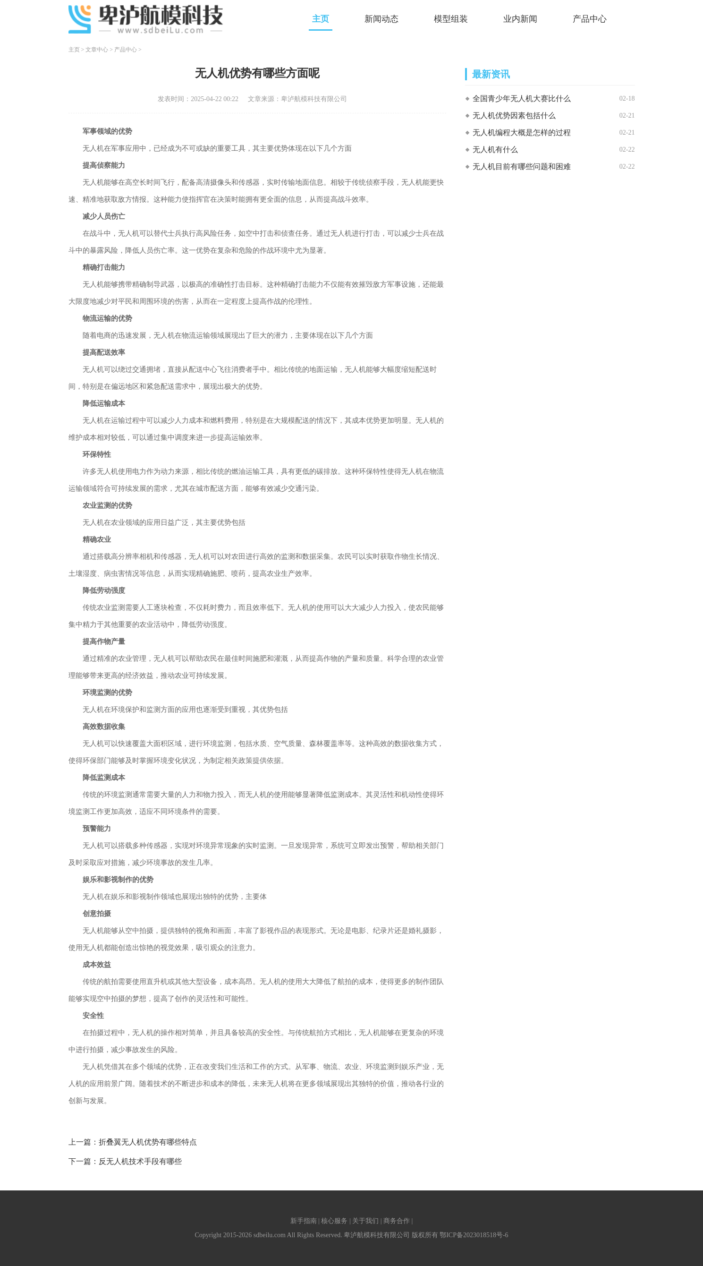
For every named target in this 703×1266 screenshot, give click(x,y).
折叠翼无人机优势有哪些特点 (148, 1142)
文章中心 (96, 49)
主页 (320, 19)
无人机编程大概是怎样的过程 (522, 132)
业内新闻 (520, 19)
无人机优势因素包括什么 (514, 115)
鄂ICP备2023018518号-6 (474, 1235)
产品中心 (590, 19)
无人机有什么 (495, 149)
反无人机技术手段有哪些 (140, 1161)
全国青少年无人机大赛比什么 (522, 98)
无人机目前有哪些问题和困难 (522, 167)
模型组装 (451, 19)
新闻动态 (381, 19)
